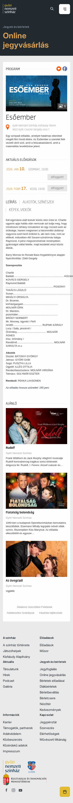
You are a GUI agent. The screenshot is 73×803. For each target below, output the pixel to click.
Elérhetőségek (49, 734)
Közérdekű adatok (15, 745)
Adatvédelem (12, 734)
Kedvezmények (50, 710)
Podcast (8, 681)
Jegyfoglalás (48, 669)
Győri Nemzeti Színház (19, 453)
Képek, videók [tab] (20, 210)
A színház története (16, 645)
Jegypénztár (48, 722)
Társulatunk (10, 669)
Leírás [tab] (11, 202)
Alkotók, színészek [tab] (38, 202)
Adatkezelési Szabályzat (20, 612)
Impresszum (11, 751)
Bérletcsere (47, 698)
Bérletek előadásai (52, 681)
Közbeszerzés (12, 739)
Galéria (7, 686)
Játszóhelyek (12, 651)
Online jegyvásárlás (53, 675)
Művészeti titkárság (53, 739)
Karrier (7, 722)
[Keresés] (51, 8)
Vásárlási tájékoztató (50, 612)
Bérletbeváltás (49, 692)
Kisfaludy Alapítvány (16, 657)
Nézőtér (45, 704)
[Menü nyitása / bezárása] (64, 9)
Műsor (44, 651)
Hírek (6, 675)
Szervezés (47, 728)
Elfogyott (57, 177)
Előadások (47, 645)
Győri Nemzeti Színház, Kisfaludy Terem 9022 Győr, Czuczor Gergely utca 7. (34, 127)
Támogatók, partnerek (18, 728)
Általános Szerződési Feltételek (34, 607)
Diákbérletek (48, 686)
